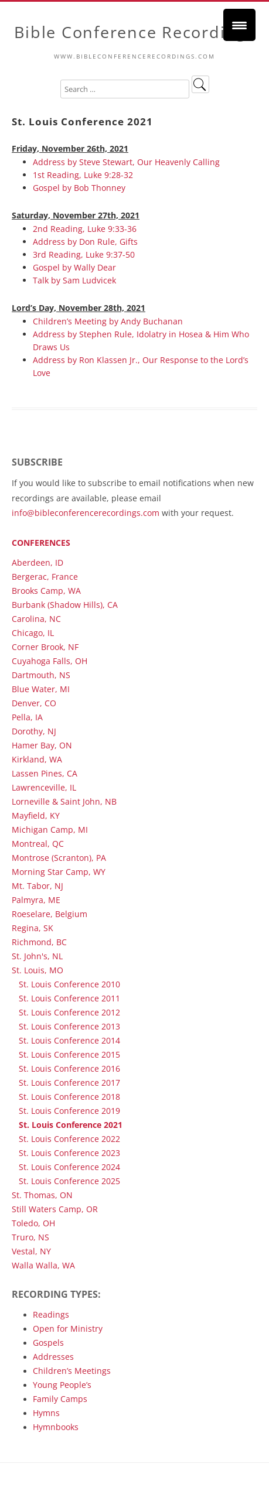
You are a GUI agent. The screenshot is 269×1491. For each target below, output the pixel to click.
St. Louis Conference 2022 (69, 1138)
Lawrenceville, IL (44, 787)
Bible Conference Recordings (134, 32)
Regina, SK (32, 927)
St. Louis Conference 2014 (69, 1040)
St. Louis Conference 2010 (69, 984)
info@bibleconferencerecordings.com (85, 512)
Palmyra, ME (36, 899)
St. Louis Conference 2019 (69, 1110)
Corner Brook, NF (45, 646)
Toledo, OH (33, 1223)
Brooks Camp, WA (46, 590)
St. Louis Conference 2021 (70, 1124)
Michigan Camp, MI (50, 829)
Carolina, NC (36, 618)
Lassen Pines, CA (44, 773)
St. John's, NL (37, 956)
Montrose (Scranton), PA (59, 857)
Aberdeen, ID (37, 562)
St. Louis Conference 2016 (69, 1068)
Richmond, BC (39, 942)
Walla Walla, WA (43, 1265)
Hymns (46, 1412)
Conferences (41, 542)
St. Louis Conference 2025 (69, 1180)
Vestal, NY (31, 1251)
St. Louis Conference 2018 (69, 1096)
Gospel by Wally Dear (74, 267)
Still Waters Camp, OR (55, 1209)
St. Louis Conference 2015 (69, 1054)
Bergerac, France (45, 576)
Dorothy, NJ (34, 731)
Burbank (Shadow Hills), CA (65, 604)
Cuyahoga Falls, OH (49, 660)
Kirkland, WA (37, 759)
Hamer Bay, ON (42, 745)
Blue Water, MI (41, 689)
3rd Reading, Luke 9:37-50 (84, 254)
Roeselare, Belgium (49, 913)
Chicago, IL (33, 632)
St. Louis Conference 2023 (69, 1152)
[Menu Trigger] (239, 25)
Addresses (53, 1356)
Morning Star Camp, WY (58, 871)
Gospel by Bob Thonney (79, 187)
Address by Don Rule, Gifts (85, 241)
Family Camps (60, 1398)
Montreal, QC (38, 843)
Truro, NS (30, 1237)
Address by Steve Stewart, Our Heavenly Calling (126, 161)
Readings (51, 1314)
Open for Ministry (68, 1328)
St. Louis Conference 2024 (69, 1166)
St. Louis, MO (37, 970)
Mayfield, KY (36, 815)
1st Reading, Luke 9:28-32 (83, 174)
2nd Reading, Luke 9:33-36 (85, 228)
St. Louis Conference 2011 (69, 998)
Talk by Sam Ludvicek (74, 280)
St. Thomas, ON (42, 1195)
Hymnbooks (56, 1426)
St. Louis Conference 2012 (69, 1012)
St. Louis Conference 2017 (69, 1082)
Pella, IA (27, 717)
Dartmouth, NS (41, 674)
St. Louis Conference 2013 (69, 1026)
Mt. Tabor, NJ (37, 885)
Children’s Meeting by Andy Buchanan (108, 321)
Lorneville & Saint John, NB (64, 801)
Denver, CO (34, 703)
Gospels (48, 1342)
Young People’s (62, 1384)
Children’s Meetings (72, 1370)
